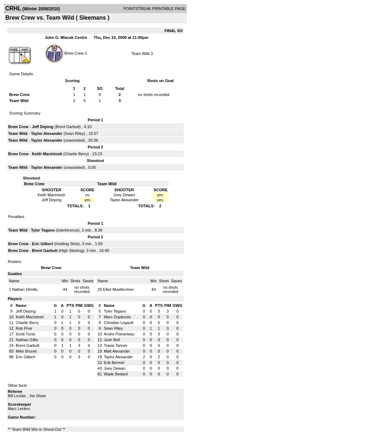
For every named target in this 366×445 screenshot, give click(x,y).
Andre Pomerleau (119, 334)
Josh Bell (112, 340)
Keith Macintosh (47, 154)
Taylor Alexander (47, 133)
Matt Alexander (117, 351)
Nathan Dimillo (25, 289)
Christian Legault (118, 322)
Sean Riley (74, 133)
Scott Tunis (25, 334)
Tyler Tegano (43, 230)
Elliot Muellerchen (118, 289)
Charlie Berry (76, 154)
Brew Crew (74, 53)
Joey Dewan (114, 368)
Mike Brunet (26, 351)
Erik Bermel (114, 362)
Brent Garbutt (67, 127)
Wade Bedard (116, 374)
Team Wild (140, 53)
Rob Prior (24, 328)
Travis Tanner (115, 345)
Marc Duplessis (117, 317)
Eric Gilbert (42, 244)
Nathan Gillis (27, 340)
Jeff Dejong (42, 127)
